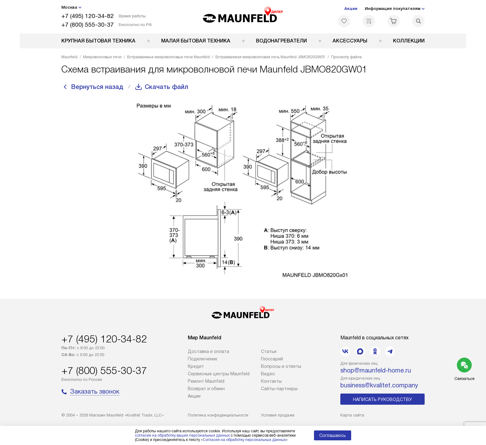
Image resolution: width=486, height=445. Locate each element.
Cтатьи (268, 351)
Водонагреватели (281, 40)
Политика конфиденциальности (218, 415)
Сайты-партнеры (279, 388)
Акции (350, 8)
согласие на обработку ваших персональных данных (182, 435)
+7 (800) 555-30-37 (87, 24)
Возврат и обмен (206, 388)
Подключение (202, 358)
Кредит (196, 366)
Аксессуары (350, 40)
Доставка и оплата (208, 351)
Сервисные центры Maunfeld (219, 373)
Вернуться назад (97, 86)
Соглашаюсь (332, 435)
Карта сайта (352, 415)
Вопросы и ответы (281, 366)
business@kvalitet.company (379, 385)
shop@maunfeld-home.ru (375, 370)
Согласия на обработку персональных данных (244, 440)
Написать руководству (382, 399)
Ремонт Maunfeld (206, 381)
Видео (268, 373)
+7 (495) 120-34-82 (87, 16)
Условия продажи (277, 415)
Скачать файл (166, 86)
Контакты (271, 381)
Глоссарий (272, 358)
